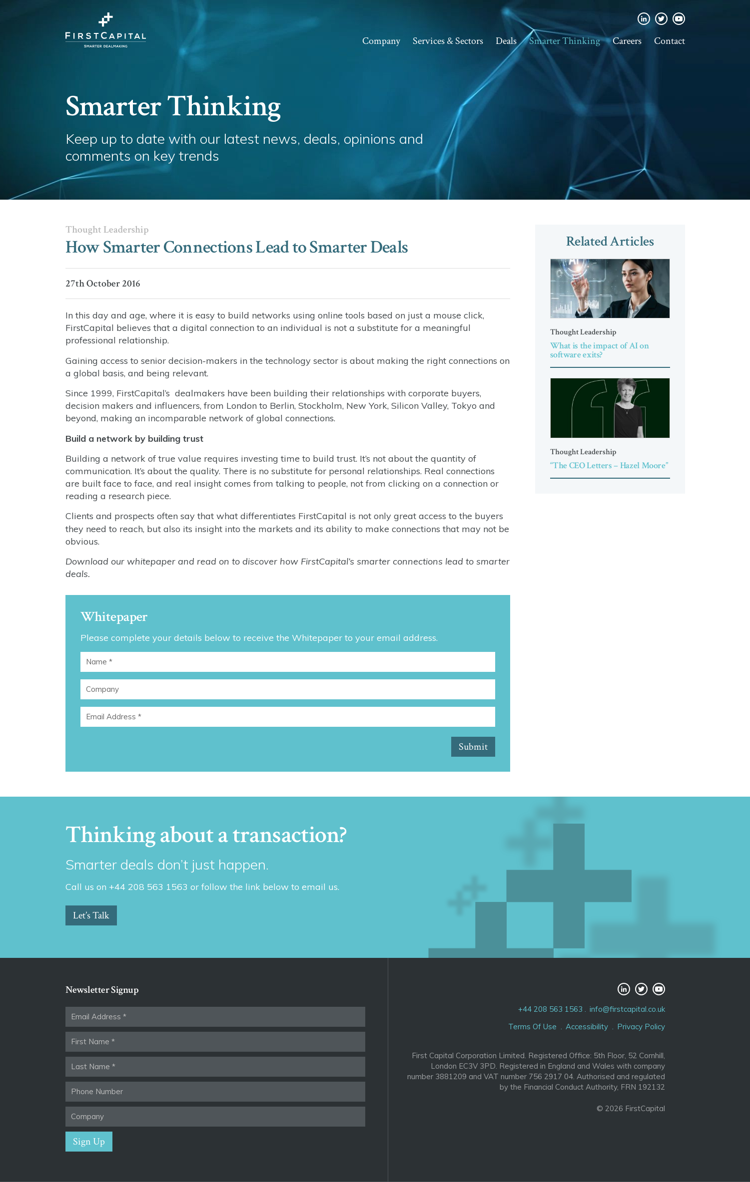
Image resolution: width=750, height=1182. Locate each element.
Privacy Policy (641, 1026)
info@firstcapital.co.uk (627, 1009)
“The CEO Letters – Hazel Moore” (609, 465)
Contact (669, 40)
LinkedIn (644, 18)
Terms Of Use (532, 1026)
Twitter (661, 18)
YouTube (679, 18)
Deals (506, 40)
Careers (627, 40)
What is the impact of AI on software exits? (599, 350)
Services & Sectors (448, 40)
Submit (473, 746)
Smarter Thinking (564, 40)
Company (381, 40)
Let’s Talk (91, 915)
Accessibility (587, 1026)
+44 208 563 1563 (550, 1009)
